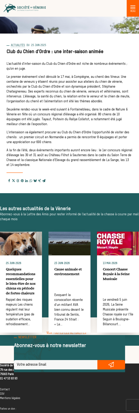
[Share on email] (44, 180)
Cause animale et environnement (78, 271)
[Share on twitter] (13, 180)
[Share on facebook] (9, 180)
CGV (2, 394)
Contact (5, 389)
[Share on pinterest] (22, 180)
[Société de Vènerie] (25, 8)
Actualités (18, 45)
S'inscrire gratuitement (111, 364)
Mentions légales (10, 398)
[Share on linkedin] (26, 180)
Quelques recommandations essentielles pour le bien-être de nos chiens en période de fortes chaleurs (28, 281)
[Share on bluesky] (35, 180)
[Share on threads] (18, 180)
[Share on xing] (39, 180)
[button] (133, 7)
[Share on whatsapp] (31, 180)
